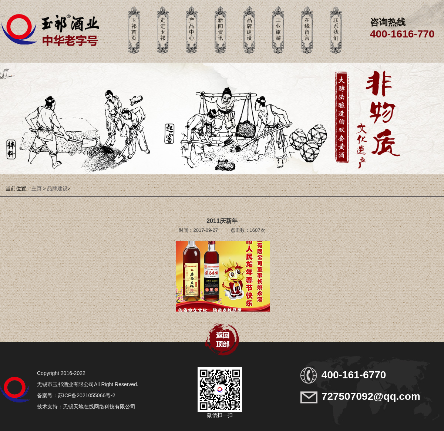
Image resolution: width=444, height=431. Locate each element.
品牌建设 (57, 188)
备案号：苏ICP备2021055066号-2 (76, 395)
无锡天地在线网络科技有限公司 (99, 406)
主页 (36, 188)
